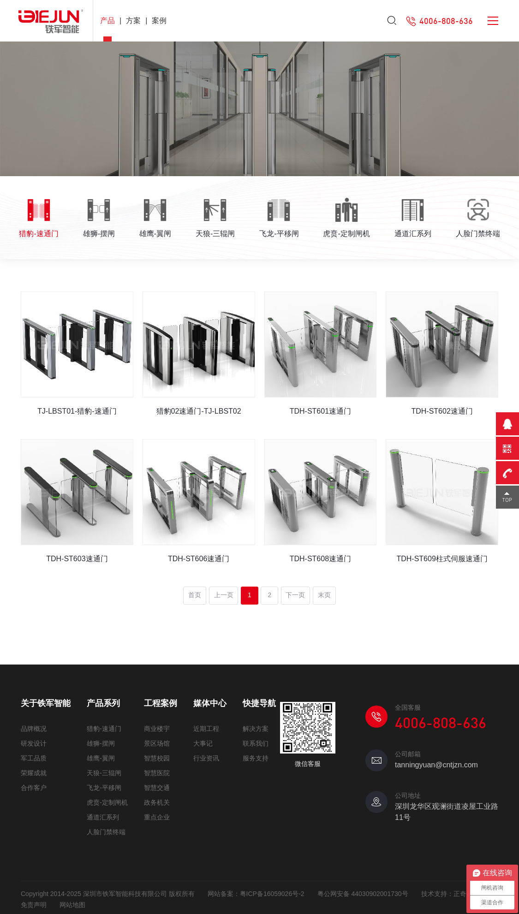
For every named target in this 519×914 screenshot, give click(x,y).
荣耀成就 (34, 769)
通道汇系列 (103, 813)
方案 (133, 20)
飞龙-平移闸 (104, 784)
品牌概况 (34, 725)
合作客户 (34, 784)
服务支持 (255, 754)
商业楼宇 (157, 725)
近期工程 (206, 725)
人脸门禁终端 (106, 828)
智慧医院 (157, 769)
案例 (159, 20)
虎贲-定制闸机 (107, 798)
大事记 (203, 739)
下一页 (297, 591)
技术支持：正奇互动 (450, 890)
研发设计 (34, 739)
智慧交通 (157, 784)
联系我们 (255, 739)
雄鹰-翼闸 (101, 754)
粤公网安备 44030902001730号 (362, 890)
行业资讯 (206, 754)
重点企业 (157, 813)
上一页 (222, 591)
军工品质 (34, 754)
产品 (107, 20)
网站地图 (72, 901)
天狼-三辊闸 (104, 769)
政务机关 (157, 798)
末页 (326, 591)
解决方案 (255, 725)
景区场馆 (157, 739)
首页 (193, 591)
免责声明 (34, 901)
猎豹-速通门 (104, 725)
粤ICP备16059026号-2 (272, 890)
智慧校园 (157, 754)
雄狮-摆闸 (101, 739)
